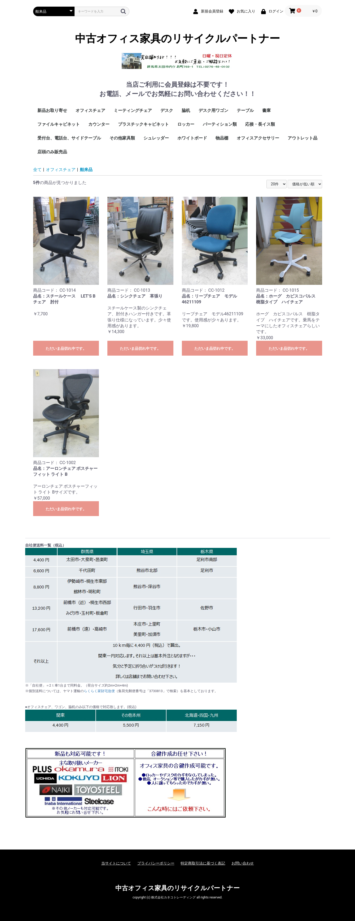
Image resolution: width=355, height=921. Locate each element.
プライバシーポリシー (155, 863)
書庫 (266, 110)
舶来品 (86, 169)
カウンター (98, 124)
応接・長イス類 (260, 124)
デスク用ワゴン (213, 110)
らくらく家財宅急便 (99, 691)
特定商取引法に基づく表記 (203, 863)
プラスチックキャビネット (143, 124)
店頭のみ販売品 (52, 151)
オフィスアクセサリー (258, 138)
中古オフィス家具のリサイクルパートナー (177, 38)
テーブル (245, 110)
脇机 (186, 110)
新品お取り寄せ (52, 110)
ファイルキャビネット (58, 124)
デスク (166, 110)
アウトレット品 (302, 138)
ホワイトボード (192, 138)
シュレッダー (156, 138)
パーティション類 (220, 124)
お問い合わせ (242, 863)
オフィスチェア (90, 110)
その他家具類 (122, 138)
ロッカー (185, 124)
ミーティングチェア (133, 110)
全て (37, 169)
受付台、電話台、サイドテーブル (69, 138)
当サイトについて (116, 863)
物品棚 (222, 138)
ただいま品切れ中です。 (66, 348)
